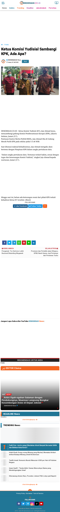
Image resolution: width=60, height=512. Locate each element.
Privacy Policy (20, 493)
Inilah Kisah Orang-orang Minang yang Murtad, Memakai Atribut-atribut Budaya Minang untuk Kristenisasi (32, 454)
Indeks (11, 8)
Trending (20, 8)
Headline (30, 8)
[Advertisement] (30, 25)
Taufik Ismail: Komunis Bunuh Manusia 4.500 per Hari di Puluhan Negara (32, 461)
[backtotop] (30, 491)
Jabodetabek (41, 8)
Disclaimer (29, 493)
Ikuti (25, 61)
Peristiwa (52, 8)
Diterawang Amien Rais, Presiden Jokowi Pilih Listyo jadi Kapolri (32, 476)
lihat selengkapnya (30, 420)
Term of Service (38, 493)
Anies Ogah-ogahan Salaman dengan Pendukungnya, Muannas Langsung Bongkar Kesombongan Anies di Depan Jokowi (25, 400)
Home (4, 8)
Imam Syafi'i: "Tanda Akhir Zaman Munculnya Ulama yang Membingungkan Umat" (30, 469)
